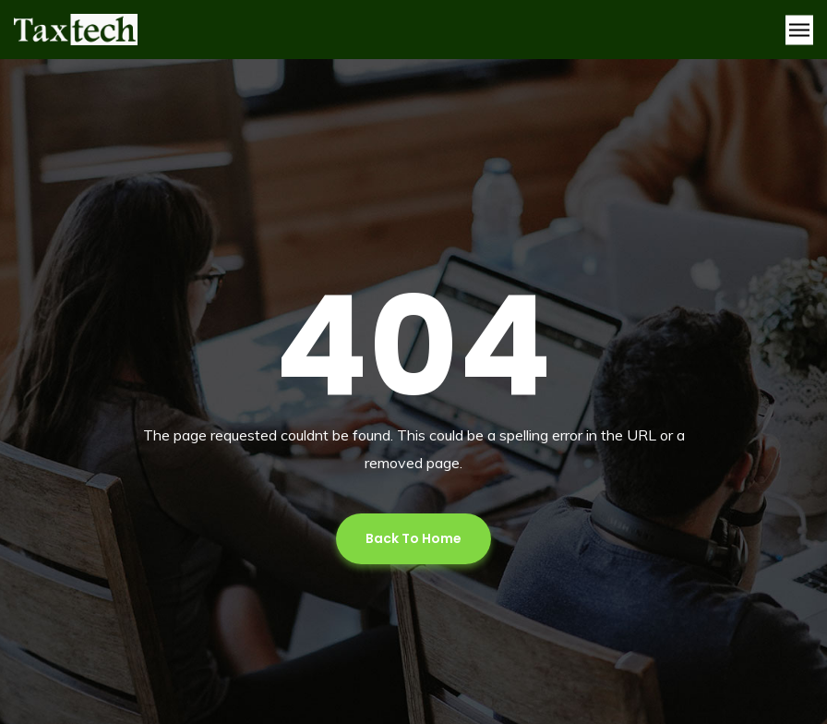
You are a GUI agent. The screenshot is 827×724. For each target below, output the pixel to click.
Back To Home (413, 538)
